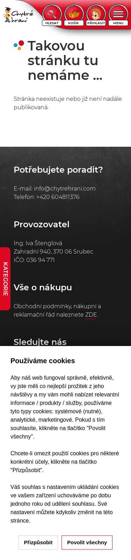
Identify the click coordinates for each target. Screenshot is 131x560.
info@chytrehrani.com (65, 188)
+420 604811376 (58, 197)
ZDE (91, 314)
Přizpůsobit (38, 542)
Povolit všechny (87, 542)
